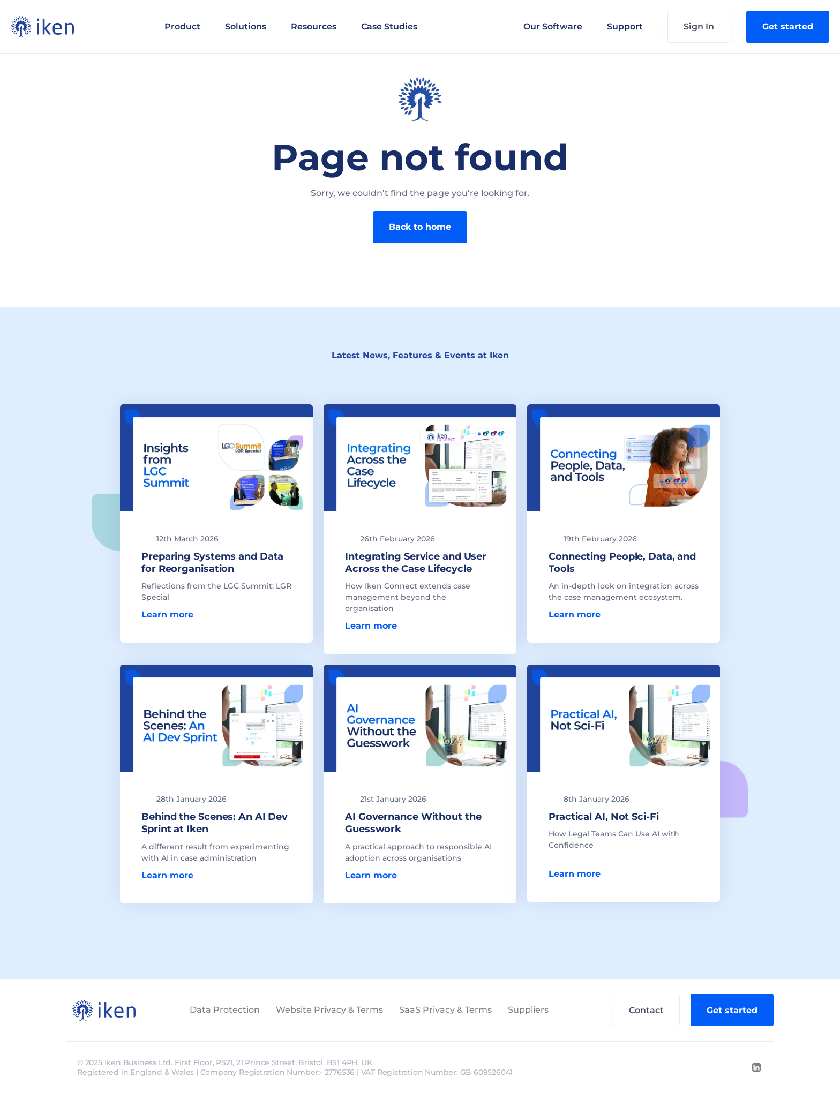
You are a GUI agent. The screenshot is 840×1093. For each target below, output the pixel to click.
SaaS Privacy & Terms (445, 1010)
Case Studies (389, 26)
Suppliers (528, 1010)
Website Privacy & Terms (329, 1010)
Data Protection (225, 1010)
